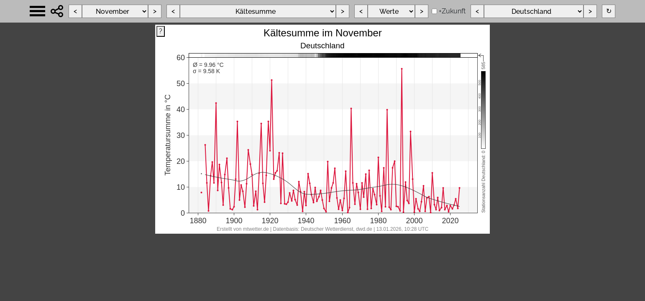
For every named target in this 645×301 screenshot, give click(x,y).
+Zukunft (452, 11)
